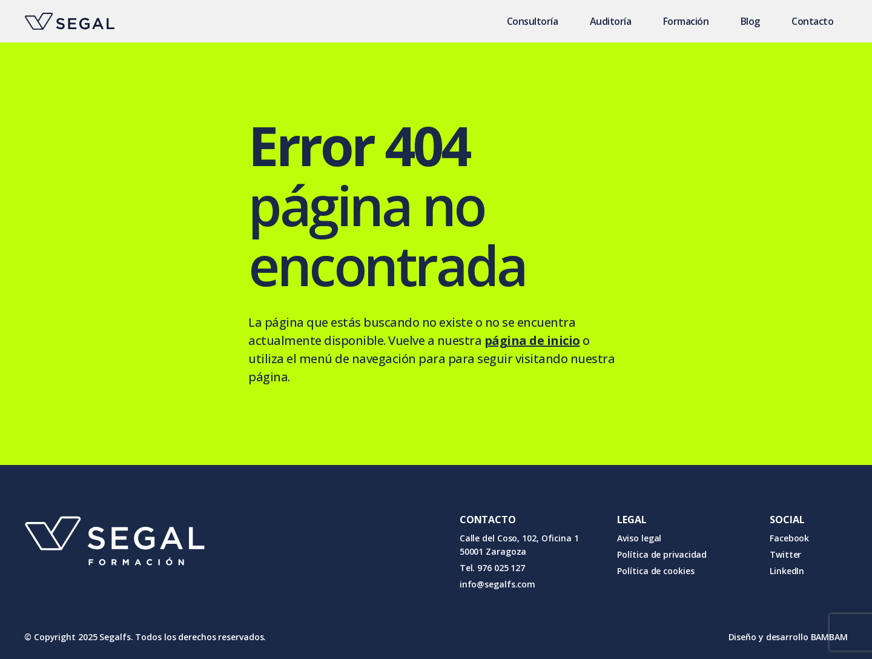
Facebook (789, 538)
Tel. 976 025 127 (492, 568)
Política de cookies (655, 571)
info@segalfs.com (497, 584)
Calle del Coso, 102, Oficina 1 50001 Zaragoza (519, 544)
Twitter (785, 554)
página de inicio (532, 340)
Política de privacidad (662, 554)
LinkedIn (787, 571)
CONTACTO (488, 519)
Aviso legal (639, 538)
